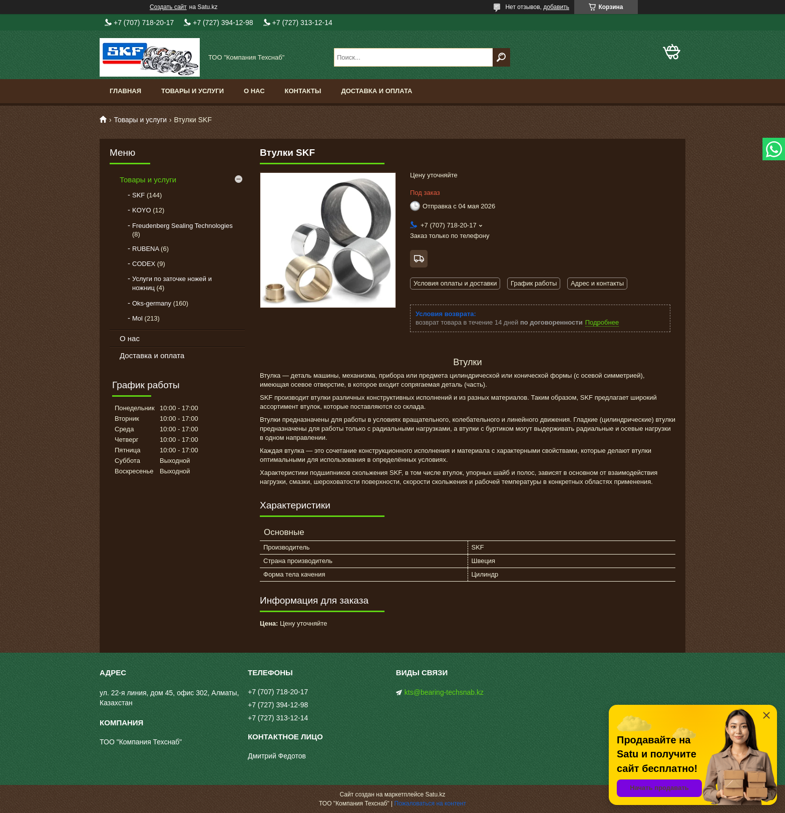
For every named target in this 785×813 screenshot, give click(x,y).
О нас (254, 91)
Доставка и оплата (376, 91)
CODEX (143, 263)
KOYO (141, 210)
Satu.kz (435, 794)
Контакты (303, 91)
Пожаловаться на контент (430, 803)
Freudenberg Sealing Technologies (182, 225)
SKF (138, 195)
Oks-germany (151, 303)
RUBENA (145, 248)
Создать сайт (168, 7)
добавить (556, 7)
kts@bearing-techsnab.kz (444, 692)
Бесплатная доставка (419, 258)
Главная (125, 91)
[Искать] (501, 57)
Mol (137, 318)
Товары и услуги (192, 91)
